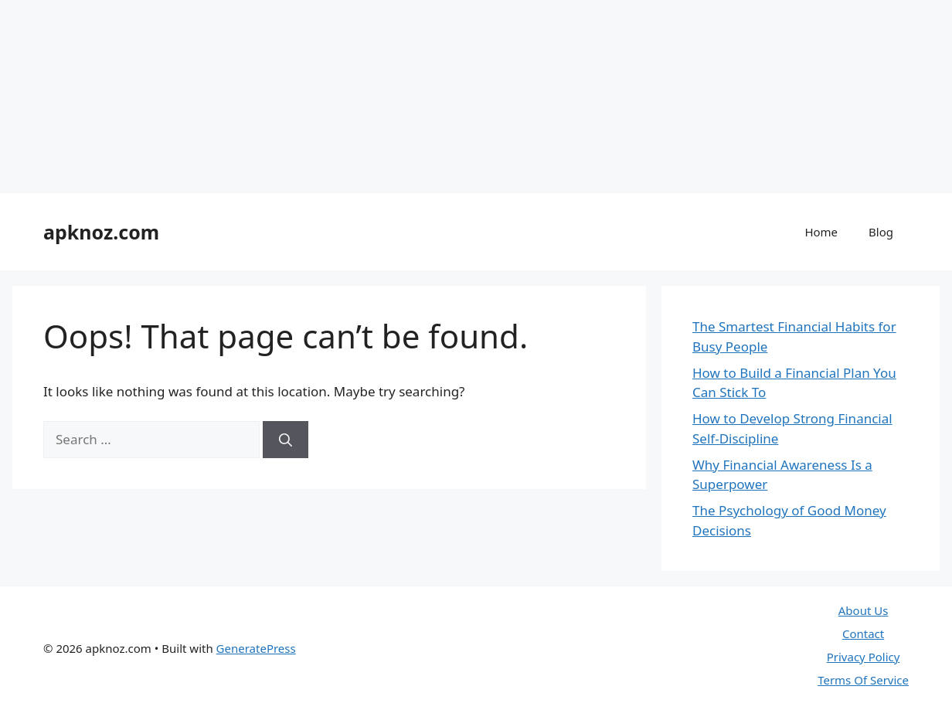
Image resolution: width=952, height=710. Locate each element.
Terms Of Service (863, 680)
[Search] (285, 439)
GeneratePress (256, 648)
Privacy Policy (863, 656)
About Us (863, 610)
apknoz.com (101, 232)
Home (821, 231)
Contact (863, 633)
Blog (881, 231)
